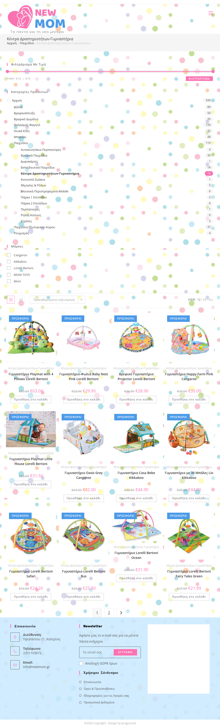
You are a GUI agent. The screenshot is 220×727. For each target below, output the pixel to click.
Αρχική (12, 43)
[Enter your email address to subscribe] (110, 652)
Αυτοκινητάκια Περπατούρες (41, 150)
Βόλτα (18, 107)
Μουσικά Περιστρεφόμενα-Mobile (44, 191)
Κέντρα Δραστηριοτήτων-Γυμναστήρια (50, 173)
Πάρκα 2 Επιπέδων (34, 203)
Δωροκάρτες (29, 161)
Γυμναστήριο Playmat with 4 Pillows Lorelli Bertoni (31, 376)
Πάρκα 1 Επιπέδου (34, 197)
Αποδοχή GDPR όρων (98, 663)
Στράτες (26, 221)
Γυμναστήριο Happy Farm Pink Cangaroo (189, 376)
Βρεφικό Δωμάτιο (26, 119)
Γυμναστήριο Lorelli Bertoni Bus (83, 573)
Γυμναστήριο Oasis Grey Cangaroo (84, 475)
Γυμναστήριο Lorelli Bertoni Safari (31, 573)
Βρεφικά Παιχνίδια (34, 155)
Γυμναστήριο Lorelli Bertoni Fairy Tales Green (189, 573)
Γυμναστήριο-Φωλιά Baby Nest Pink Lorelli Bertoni (83, 376)
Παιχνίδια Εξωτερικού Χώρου (34, 227)
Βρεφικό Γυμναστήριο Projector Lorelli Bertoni (136, 376)
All (210, 300)
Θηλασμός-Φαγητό (27, 125)
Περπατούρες (30, 209)
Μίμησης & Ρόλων (33, 185)
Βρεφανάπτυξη (24, 113)
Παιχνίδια (27, 43)
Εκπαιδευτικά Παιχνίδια (37, 167)
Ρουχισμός (21, 233)
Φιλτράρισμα (199, 79)
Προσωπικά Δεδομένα (99, 702)
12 (199, 300)
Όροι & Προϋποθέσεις (99, 689)
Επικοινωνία (92, 682)
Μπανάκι (20, 137)
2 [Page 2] (109, 613)
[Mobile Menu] (209, 13)
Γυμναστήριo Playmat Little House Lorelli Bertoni (30, 461)
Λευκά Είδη (22, 131)
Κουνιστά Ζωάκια (33, 179)
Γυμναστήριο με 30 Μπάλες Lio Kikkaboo (189, 475)
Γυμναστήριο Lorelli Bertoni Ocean (136, 555)
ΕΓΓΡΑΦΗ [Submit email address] (125, 652)
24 (204, 300)
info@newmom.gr (36, 667)
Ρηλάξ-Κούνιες (31, 215)
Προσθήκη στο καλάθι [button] (31, 399)
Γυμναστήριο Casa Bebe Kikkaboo (136, 475)
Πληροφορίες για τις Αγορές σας (106, 695)
